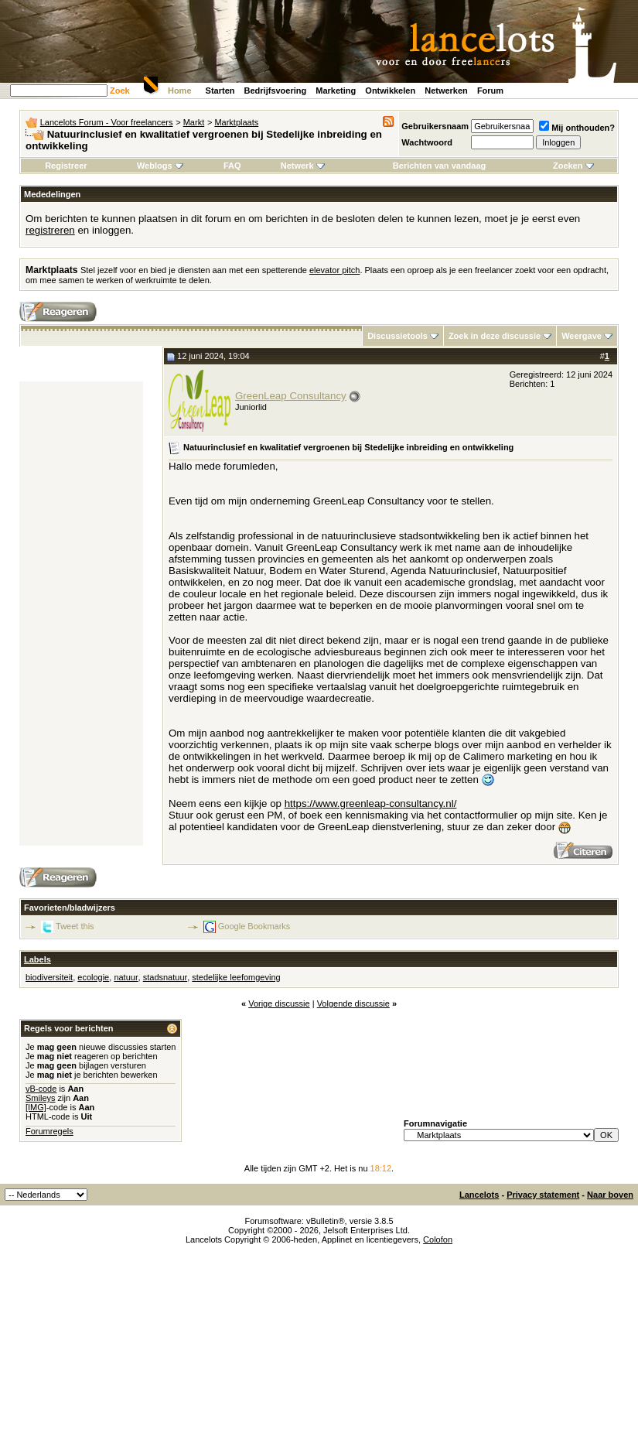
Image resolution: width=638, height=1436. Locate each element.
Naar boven (610, 1194)
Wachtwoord (426, 142)
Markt (194, 122)
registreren (50, 230)
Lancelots (479, 1194)
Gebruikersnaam (435, 126)
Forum (490, 90)
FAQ (232, 165)
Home (180, 90)
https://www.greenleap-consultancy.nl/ (371, 803)
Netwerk (303, 165)
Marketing (336, 90)
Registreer (66, 165)
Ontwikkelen (390, 90)
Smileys (41, 1098)
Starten (220, 90)
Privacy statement (543, 1194)
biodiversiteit (49, 977)
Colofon (437, 1239)
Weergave (581, 335)
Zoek (120, 90)
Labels (37, 959)
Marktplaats (236, 122)
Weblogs (160, 165)
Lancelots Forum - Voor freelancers (106, 122)
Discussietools (397, 335)
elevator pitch (334, 270)
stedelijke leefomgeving (236, 977)
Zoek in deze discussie (495, 335)
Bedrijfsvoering (275, 90)
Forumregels (49, 1131)
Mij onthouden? (577, 127)
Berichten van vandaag (439, 165)
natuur (126, 977)
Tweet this (75, 926)
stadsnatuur (165, 977)
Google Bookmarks (254, 926)
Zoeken (573, 165)
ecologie (93, 977)
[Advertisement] (81, 613)
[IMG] (36, 1107)
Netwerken (446, 90)
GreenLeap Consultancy (290, 396)
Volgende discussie (353, 1003)
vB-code (41, 1088)
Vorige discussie (279, 1003)
